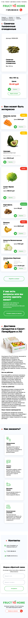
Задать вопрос (14, 93)
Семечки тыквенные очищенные (11, 19)
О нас (2, 1)
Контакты (24, 1)
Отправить (14, 588)
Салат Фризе (8, 187)
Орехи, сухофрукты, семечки (10, 18)
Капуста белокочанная (12, 240)
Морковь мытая (9, 116)
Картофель (7, 205)
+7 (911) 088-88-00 (12, 10)
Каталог (7, 1)
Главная (3, 17)
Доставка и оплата (15, 1)
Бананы (6, 222)
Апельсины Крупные (11, 258)
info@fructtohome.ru (12, 555)
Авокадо (6, 151)
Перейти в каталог (14, 278)
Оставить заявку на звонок (14, 313)
